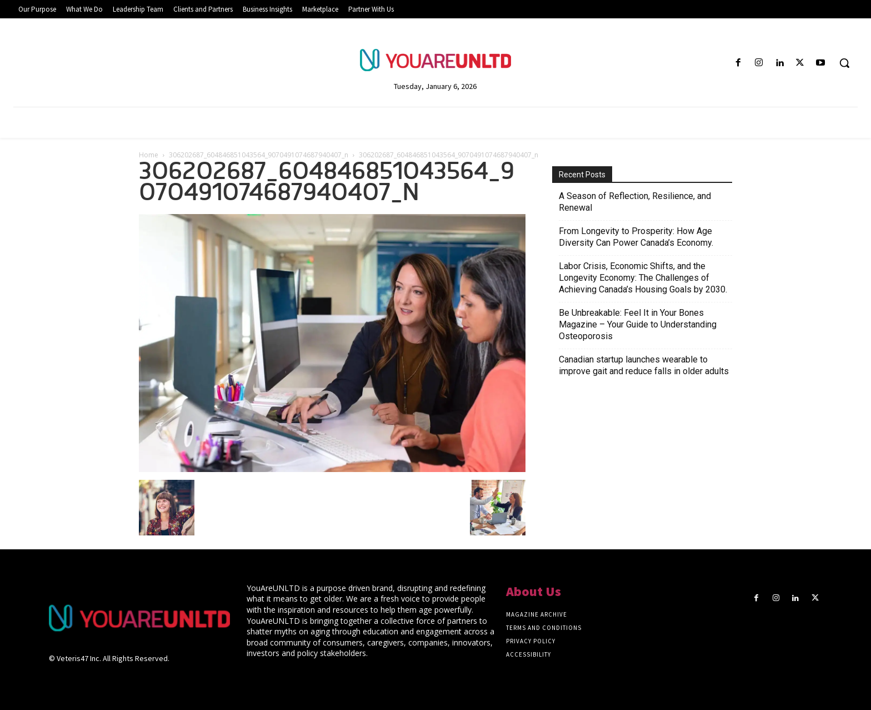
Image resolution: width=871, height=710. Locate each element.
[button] (844, 62)
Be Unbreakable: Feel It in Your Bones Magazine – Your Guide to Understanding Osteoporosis (638, 324)
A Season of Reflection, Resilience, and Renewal (635, 202)
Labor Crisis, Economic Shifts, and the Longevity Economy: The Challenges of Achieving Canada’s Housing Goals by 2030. (643, 278)
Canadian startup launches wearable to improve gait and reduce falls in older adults (644, 365)
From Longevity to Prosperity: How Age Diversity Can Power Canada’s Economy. (636, 237)
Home (148, 155)
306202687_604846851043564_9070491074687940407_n (258, 155)
